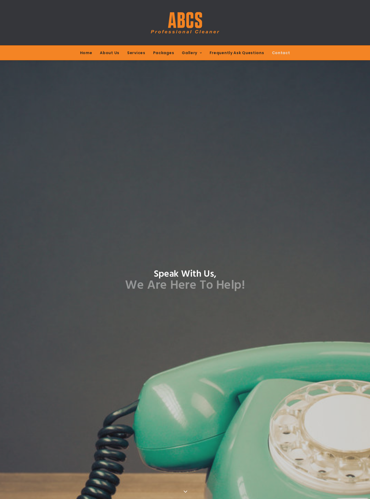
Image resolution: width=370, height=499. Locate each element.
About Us (109, 52)
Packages (163, 52)
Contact (281, 52)
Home (86, 52)
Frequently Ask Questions (237, 52)
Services (136, 52)
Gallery (192, 52)
